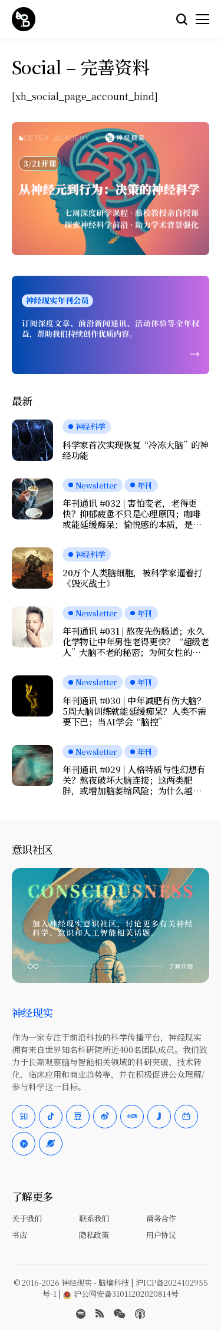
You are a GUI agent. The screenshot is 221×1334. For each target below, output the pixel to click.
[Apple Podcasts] (140, 1314)
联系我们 (93, 1218)
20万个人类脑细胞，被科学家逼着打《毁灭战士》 (132, 578)
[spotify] (80, 1314)
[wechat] (119, 1314)
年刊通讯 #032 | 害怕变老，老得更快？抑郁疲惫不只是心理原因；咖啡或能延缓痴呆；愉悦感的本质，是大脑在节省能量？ (131, 514)
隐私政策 (93, 1234)
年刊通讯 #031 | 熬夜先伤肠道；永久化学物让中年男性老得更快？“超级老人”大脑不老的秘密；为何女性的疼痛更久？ (135, 642)
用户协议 (161, 1234)
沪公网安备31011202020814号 (121, 1293)
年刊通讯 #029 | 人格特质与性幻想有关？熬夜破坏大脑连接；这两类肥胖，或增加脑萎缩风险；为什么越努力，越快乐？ (134, 780)
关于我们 (26, 1218)
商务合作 (161, 1218)
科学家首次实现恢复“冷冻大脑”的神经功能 (135, 450)
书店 (19, 1234)
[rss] (99, 1313)
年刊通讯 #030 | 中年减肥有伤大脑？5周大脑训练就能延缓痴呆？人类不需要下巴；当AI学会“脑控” (134, 711)
